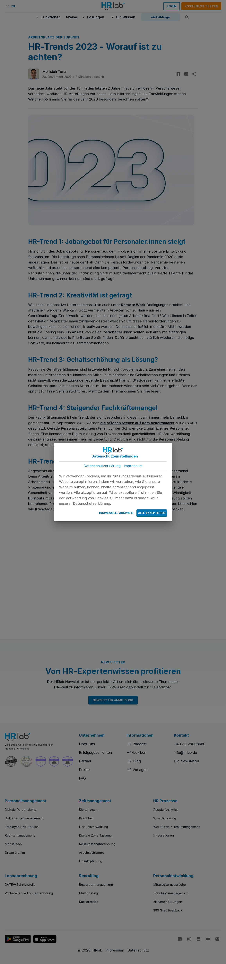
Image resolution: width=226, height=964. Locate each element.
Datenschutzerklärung (102, 466)
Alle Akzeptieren (151, 513)
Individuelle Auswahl (116, 513)
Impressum (133, 466)
